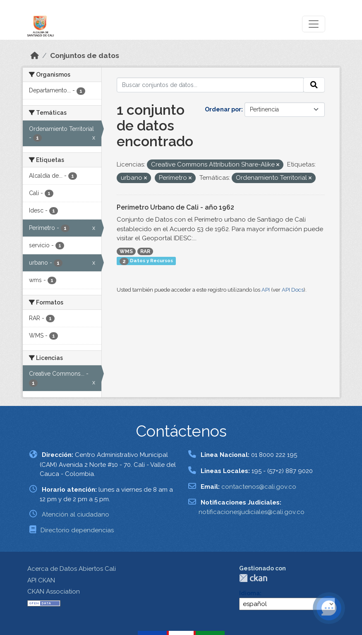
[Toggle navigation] (313, 24)
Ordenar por (223, 109)
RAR (145, 251)
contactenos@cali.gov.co (258, 486)
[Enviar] (314, 84)
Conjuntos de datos (84, 55)
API (265, 290)
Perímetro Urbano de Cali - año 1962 (175, 207)
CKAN (253, 578)
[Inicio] (35, 55)
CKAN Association (53, 591)
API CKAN (41, 580)
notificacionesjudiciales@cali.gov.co (251, 512)
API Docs (293, 290)
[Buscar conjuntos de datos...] (210, 84)
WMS (126, 251)
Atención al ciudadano (75, 514)
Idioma (249, 593)
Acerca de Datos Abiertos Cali (71, 568)
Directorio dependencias (77, 530)
